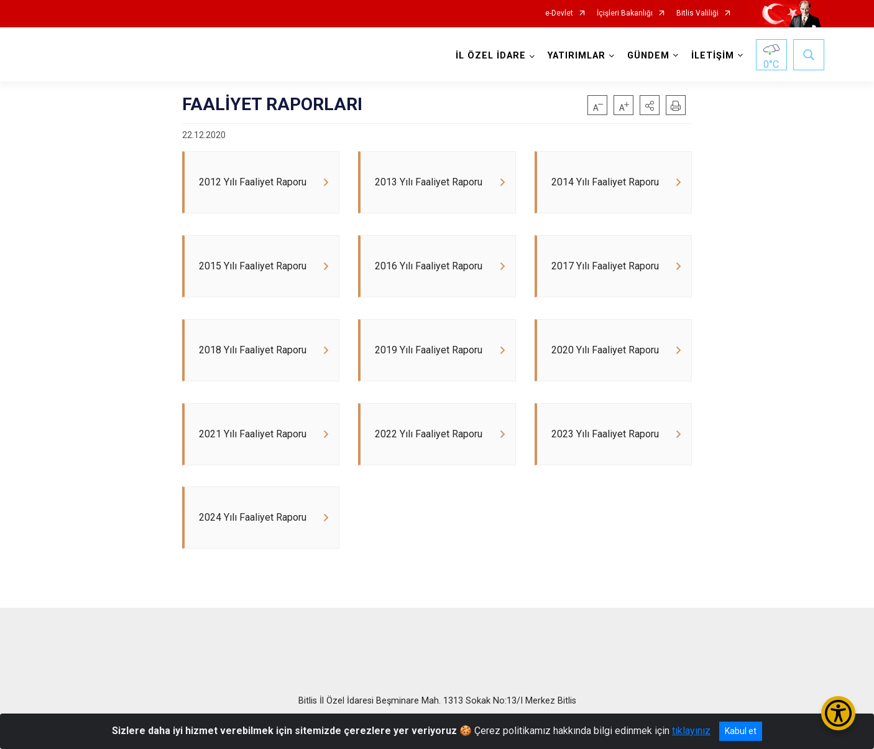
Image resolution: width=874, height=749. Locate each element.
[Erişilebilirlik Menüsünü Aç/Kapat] (838, 713)
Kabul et (741, 731)
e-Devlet (559, 13)
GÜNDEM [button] (648, 55)
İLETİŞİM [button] (712, 55)
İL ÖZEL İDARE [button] (491, 55)
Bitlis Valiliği (697, 13)
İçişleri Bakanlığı (625, 13)
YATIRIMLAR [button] (576, 55)
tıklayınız (691, 731)
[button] (650, 105)
